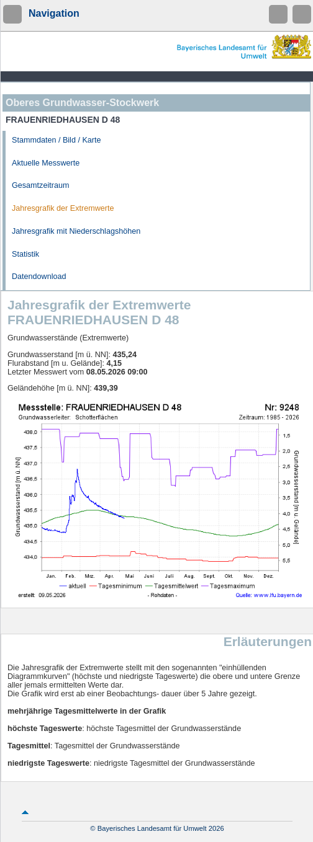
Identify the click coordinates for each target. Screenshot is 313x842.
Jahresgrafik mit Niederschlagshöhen (76, 231)
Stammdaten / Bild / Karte (56, 140)
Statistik (25, 254)
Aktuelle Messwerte (45, 163)
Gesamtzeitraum (40, 185)
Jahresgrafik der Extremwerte (63, 208)
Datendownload (39, 276)
